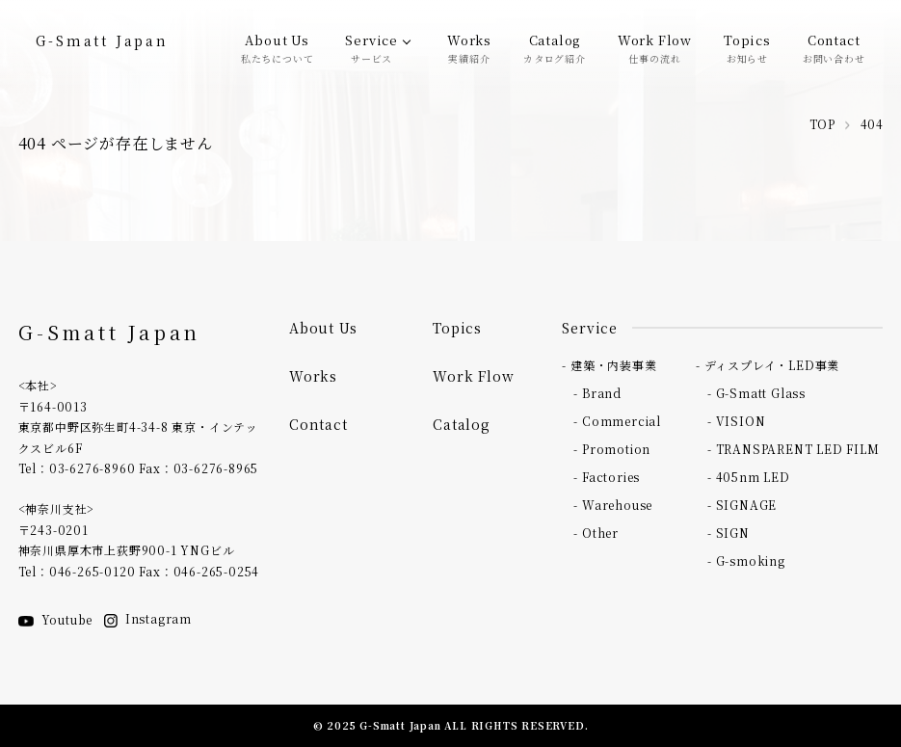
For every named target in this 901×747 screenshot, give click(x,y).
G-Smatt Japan (102, 40)
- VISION (736, 421)
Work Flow (655, 47)
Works (469, 47)
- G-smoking (746, 560)
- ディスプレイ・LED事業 (767, 365)
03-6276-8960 (92, 468)
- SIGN (728, 532)
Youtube (55, 619)
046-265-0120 (92, 571)
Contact (834, 47)
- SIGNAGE (742, 504)
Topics (747, 47)
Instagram (148, 618)
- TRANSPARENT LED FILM (793, 448)
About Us (277, 47)
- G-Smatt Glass (756, 393)
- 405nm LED (748, 476)
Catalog (554, 47)
